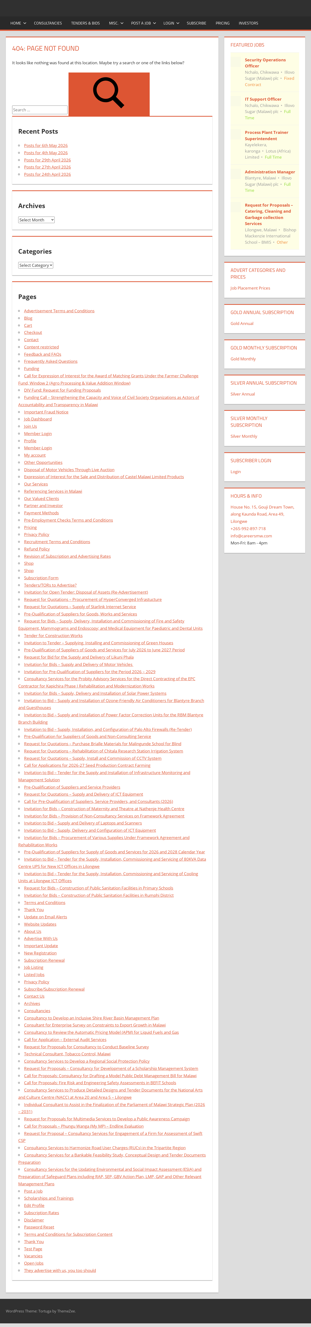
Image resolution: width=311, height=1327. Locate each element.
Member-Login (38, 448)
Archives (32, 1003)
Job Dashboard (38, 419)
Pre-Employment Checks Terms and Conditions (68, 520)
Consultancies (48, 23)
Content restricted (41, 347)
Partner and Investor (43, 505)
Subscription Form (41, 578)
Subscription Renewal (44, 960)
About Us (32, 931)
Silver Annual (243, 394)
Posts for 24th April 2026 (47, 174)
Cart (28, 325)
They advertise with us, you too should (60, 1270)
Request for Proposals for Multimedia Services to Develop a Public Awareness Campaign (107, 1119)
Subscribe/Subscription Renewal (54, 989)
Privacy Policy (36, 534)
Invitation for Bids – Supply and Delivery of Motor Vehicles (78, 664)
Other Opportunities (43, 462)
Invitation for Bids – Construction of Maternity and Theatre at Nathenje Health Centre (104, 808)
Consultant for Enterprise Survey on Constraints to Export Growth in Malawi (95, 1025)
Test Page (33, 1249)
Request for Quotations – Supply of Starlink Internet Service (80, 606)
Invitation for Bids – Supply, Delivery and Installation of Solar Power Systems (95, 693)
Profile (30, 441)
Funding (31, 368)
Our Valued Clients (41, 498)
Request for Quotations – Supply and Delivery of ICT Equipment (83, 794)
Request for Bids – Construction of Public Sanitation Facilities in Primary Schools (98, 888)
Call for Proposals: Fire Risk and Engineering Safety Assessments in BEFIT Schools (100, 1082)
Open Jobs (33, 1263)
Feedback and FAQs (42, 354)
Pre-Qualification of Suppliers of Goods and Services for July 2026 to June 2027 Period (104, 650)
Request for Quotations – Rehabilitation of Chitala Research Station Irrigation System (103, 751)
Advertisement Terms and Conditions (59, 311)
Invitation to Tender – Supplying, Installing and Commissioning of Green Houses (98, 643)
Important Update (41, 945)
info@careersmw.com (251, 536)
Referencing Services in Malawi (53, 491)
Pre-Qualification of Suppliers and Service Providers (72, 787)
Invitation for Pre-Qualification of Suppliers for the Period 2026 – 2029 (90, 671)
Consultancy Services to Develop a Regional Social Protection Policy (87, 1061)
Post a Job (143, 23)
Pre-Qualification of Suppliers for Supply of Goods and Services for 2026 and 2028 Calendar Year (114, 852)
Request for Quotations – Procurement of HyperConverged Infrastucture (93, 599)
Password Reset (39, 1227)
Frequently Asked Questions (51, 361)
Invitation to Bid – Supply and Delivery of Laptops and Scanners (83, 823)
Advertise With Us (41, 938)
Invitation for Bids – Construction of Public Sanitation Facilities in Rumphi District (99, 895)
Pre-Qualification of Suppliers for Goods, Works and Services (80, 614)
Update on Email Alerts (45, 917)
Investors (248, 23)
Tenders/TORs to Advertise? (50, 585)
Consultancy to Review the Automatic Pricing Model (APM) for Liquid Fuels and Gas (101, 1032)
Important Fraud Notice (46, 412)
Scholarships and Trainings (49, 1198)
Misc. (116, 23)
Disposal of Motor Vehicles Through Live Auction (69, 469)
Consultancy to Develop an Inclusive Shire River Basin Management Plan (91, 1018)
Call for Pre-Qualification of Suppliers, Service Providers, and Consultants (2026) (98, 801)
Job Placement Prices (250, 288)
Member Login (38, 433)
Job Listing (33, 967)
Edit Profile (34, 1205)
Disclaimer (34, 1220)
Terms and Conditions (44, 902)
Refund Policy (37, 549)
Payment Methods (41, 513)
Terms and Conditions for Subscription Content (68, 1234)
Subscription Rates (41, 1212)
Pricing (223, 23)
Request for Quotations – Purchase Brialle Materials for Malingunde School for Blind (102, 743)
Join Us (30, 426)
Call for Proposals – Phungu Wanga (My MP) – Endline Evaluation (84, 1126)
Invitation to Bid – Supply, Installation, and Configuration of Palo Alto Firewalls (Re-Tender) (108, 729)
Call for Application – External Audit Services (65, 1039)
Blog (28, 318)
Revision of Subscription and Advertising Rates (67, 556)
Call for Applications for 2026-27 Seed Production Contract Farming (87, 765)
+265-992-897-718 (248, 528)
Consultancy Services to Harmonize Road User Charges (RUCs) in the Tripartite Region (105, 1147)
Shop (29, 563)
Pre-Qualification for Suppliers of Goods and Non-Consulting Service (87, 736)
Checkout (33, 332)
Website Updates (40, 924)
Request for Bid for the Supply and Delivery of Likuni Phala (79, 657)
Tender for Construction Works (53, 635)
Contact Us (34, 996)
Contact (31, 339)
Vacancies (33, 1256)
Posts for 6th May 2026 (46, 145)
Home (18, 23)
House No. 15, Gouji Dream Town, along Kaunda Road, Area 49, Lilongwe (262, 514)
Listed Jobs (34, 974)
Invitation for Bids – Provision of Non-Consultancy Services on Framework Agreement (104, 816)
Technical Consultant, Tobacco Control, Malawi (67, 1054)
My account (35, 455)
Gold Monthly (243, 359)
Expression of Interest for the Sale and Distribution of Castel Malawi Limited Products (104, 476)
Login (172, 23)
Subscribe (196, 23)
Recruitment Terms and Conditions (57, 541)
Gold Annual (242, 323)
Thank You (34, 909)
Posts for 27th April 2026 (47, 167)
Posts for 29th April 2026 (47, 160)
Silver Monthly (244, 436)
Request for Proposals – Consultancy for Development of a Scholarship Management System (111, 1068)
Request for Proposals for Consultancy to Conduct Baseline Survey (86, 1047)
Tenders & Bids (85, 23)
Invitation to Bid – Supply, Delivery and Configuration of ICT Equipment (90, 830)
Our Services (36, 484)
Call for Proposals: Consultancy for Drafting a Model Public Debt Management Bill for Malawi (110, 1075)
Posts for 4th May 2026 (46, 152)
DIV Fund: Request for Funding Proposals (62, 390)
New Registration (40, 953)
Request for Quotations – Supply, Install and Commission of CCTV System (93, 758)
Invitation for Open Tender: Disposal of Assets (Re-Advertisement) (86, 592)
